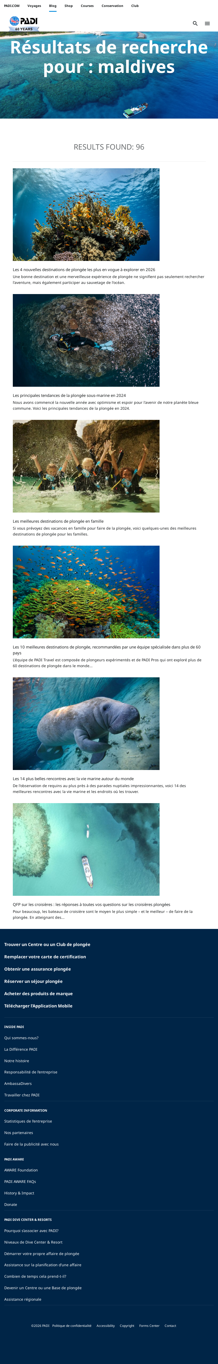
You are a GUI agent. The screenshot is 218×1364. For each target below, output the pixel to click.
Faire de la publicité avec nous (31, 1144)
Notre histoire (16, 1060)
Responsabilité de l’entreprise (30, 1071)
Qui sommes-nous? (21, 1037)
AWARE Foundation (21, 1170)
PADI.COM (11, 5)
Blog (53, 5)
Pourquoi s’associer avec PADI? (31, 1230)
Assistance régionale (22, 1299)
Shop (69, 5)
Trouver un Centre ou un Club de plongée (47, 944)
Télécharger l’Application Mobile (38, 1006)
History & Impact (19, 1192)
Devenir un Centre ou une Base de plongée (43, 1287)
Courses (87, 5)
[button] (24, 23)
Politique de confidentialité (72, 1325)
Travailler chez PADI (21, 1094)
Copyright (127, 1325)
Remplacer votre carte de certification (45, 957)
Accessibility (106, 1325)
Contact (170, 1325)
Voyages (34, 5)
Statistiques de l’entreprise (28, 1121)
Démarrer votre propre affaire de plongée (41, 1253)
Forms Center (149, 1325)
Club (135, 5)
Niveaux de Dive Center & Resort (33, 1242)
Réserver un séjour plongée (33, 981)
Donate (10, 1204)
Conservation (112, 5)
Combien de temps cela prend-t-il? (35, 1276)
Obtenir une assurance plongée (37, 969)
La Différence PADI (20, 1049)
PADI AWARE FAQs (20, 1181)
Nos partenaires (18, 1132)
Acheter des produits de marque (38, 993)
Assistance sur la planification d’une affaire (42, 1264)
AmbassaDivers (18, 1083)
